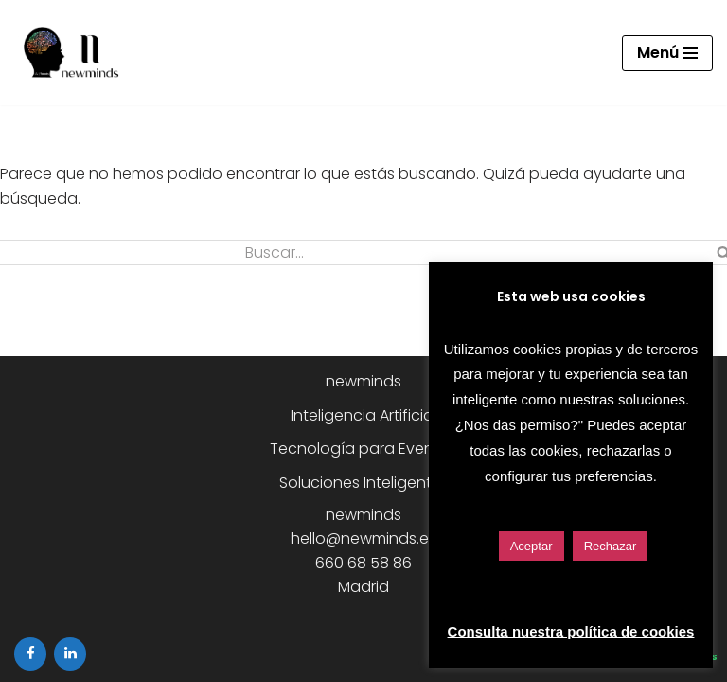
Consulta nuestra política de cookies (571, 631)
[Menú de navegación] (667, 53)
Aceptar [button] (531, 546)
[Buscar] (237, 252)
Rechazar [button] (610, 546)
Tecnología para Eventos (363, 448)
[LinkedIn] (70, 654)
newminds (363, 381)
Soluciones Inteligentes (364, 483)
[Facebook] (30, 654)
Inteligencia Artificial (363, 415)
